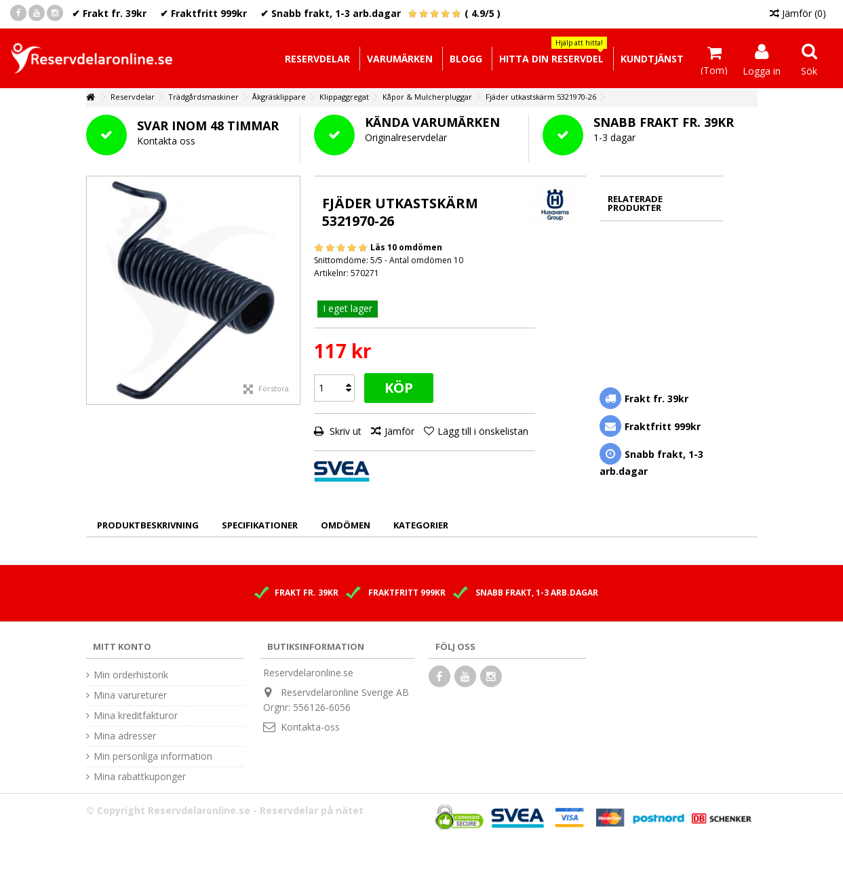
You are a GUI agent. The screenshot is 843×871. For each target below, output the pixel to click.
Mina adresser (125, 736)
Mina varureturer (130, 695)
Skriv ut (344, 431)
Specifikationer (260, 525)
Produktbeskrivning (148, 525)
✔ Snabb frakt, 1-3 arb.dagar (330, 13)
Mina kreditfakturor (136, 716)
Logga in (762, 69)
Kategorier (420, 525)
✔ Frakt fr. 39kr (109, 13)
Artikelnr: (331, 273)
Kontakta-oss (310, 726)
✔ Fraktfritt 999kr (203, 13)
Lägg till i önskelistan (482, 431)
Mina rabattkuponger (140, 777)
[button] (551, 59)
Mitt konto (122, 646)
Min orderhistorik (131, 675)
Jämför (399, 431)
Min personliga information (153, 756)
